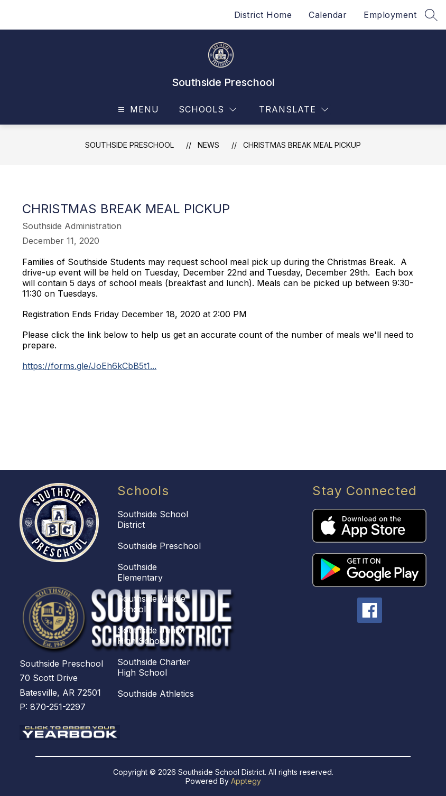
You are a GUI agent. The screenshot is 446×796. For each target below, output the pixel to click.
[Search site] (431, 14)
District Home (263, 15)
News (208, 144)
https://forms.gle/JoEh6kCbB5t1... (89, 366)
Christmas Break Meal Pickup (302, 144)
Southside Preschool (129, 144)
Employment (390, 15)
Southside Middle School (151, 603)
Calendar (328, 15)
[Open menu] (137, 109)
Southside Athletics (155, 693)
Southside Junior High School (151, 635)
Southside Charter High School (153, 667)
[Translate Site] (293, 109)
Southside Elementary (140, 572)
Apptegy (246, 780)
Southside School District (152, 519)
